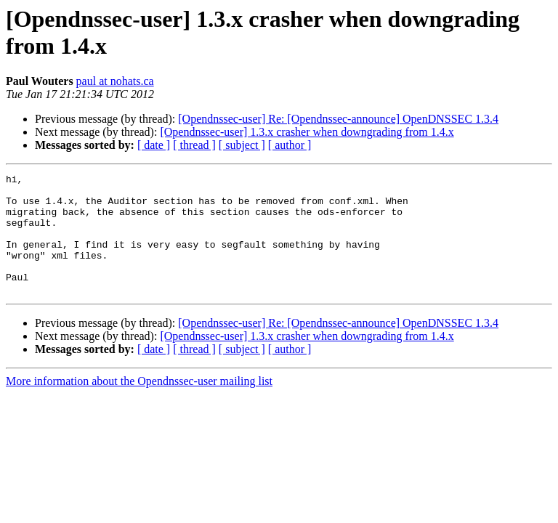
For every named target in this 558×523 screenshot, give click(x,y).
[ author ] (290, 145)
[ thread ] (194, 145)
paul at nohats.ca (115, 81)
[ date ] (153, 145)
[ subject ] (242, 145)
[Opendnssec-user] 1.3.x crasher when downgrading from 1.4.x (306, 132)
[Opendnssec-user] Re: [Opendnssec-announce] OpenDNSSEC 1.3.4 (338, 119)
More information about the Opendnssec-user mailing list (139, 405)
